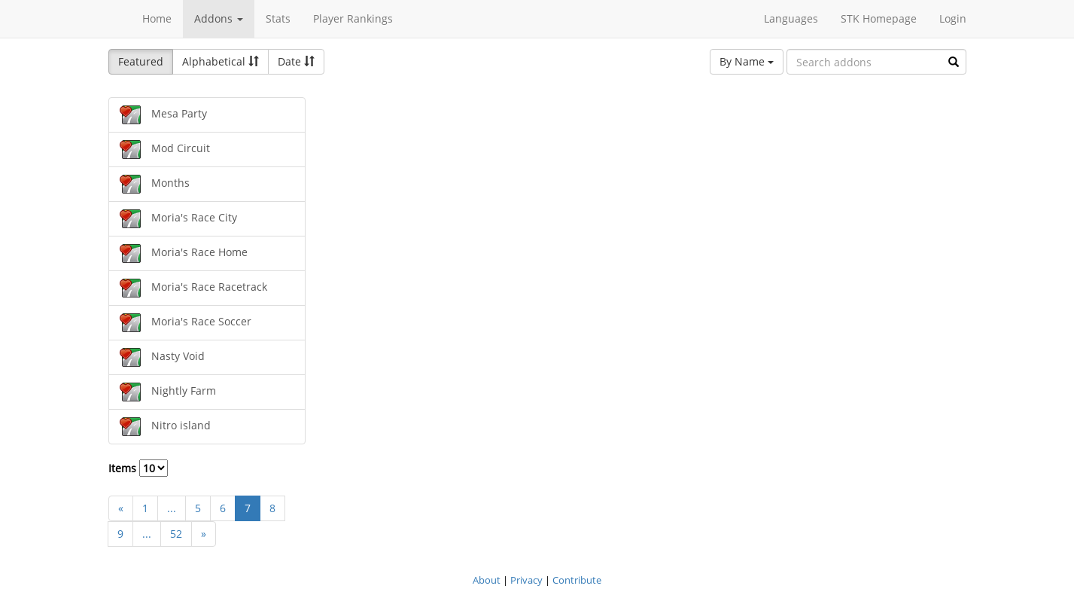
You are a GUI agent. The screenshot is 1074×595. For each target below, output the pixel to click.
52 (176, 533)
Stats (278, 18)
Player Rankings (353, 18)
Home (157, 18)
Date (296, 61)
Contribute (576, 580)
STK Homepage (879, 18)
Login (952, 18)
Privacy (526, 580)
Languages (791, 18)
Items (138, 468)
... (171, 508)
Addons (218, 18)
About (486, 580)
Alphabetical (220, 61)
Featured (140, 61)
